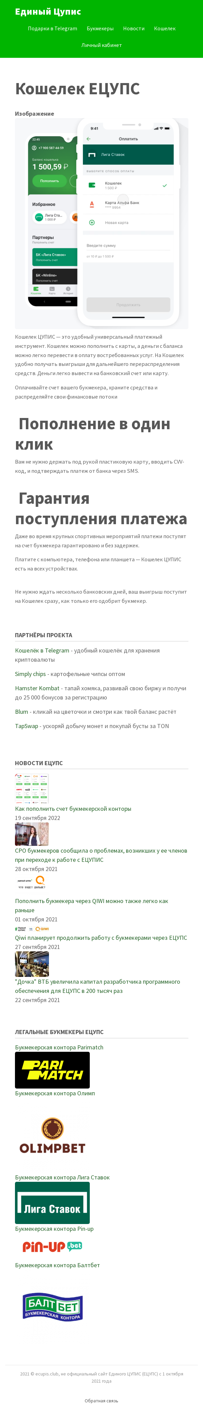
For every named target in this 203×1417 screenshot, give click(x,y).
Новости (134, 28)
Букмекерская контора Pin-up (54, 1229)
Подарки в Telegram (52, 28)
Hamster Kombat (37, 688)
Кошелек (164, 28)
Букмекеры (100, 28)
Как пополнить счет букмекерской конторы (73, 808)
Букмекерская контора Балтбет (57, 1265)
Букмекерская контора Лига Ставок (62, 1177)
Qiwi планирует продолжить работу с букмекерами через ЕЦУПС (101, 937)
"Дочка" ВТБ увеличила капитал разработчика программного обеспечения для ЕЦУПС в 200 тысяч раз (97, 986)
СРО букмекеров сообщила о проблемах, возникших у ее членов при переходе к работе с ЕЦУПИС (101, 855)
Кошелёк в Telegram (42, 650)
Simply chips (30, 674)
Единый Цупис (48, 11)
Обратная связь (101, 1401)
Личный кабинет (101, 45)
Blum (21, 711)
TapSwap (26, 726)
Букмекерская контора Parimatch (59, 1047)
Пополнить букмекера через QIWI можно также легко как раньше (91, 905)
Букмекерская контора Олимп (55, 1093)
